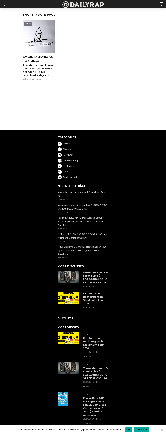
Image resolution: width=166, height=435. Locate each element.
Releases (34, 61)
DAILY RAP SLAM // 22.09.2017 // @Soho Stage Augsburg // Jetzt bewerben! (83, 236)
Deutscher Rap (30, 57)
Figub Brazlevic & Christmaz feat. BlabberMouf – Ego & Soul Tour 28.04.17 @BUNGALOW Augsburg (83, 250)
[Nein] (161, 429)
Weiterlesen (141, 429)
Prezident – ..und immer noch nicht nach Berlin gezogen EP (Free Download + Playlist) (38, 70)
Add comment (89, 286)
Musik (26, 61)
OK (128, 429)
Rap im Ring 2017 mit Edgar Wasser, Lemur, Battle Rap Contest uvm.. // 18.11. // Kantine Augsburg (81, 221)
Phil (98, 352)
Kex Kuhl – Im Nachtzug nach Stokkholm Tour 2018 (82, 194)
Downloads (45, 57)
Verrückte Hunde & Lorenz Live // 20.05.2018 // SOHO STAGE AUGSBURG (82, 206)
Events (86, 334)
